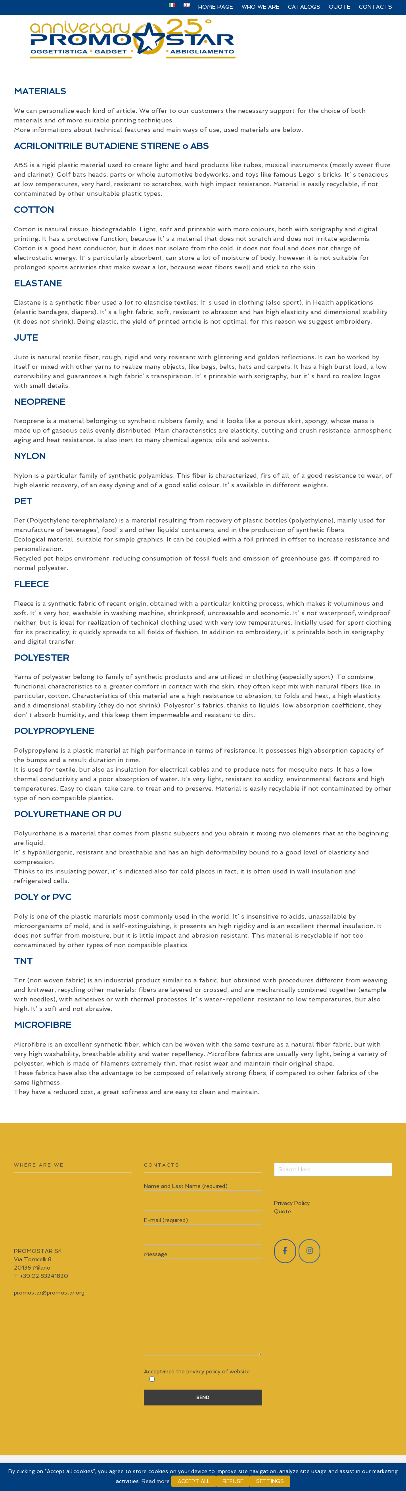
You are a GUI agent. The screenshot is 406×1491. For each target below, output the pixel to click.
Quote (282, 1211)
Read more (156, 1481)
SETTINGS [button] (270, 1481)
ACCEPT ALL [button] (194, 1481)
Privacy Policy (292, 1203)
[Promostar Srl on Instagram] (310, 1251)
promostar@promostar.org (49, 1292)
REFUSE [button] (232, 1481)
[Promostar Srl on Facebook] (285, 1251)
